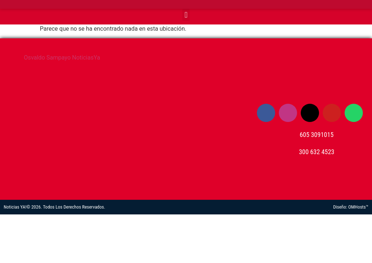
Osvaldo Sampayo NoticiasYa (62, 57)
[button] (185, 15)
